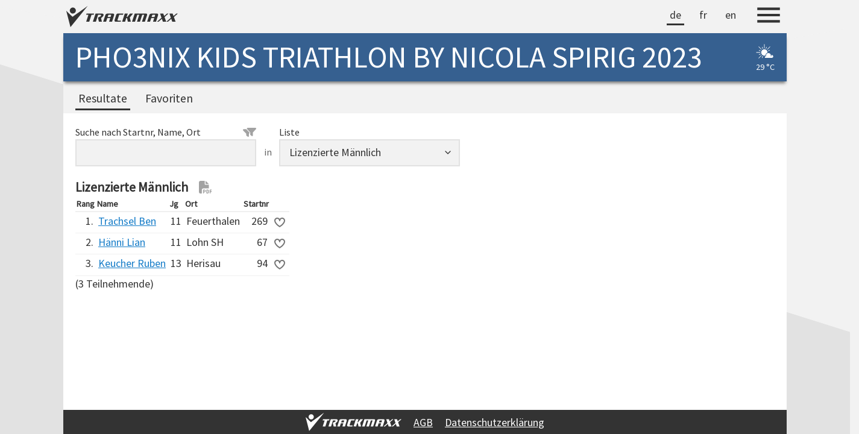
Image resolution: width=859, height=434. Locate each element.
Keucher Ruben (132, 263)
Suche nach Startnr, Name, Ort (165, 132)
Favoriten (169, 98)
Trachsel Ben (127, 221)
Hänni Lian (121, 242)
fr (703, 15)
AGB (423, 422)
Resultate (102, 98)
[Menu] (769, 17)
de (675, 15)
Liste (289, 132)
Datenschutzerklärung (494, 422)
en (730, 15)
